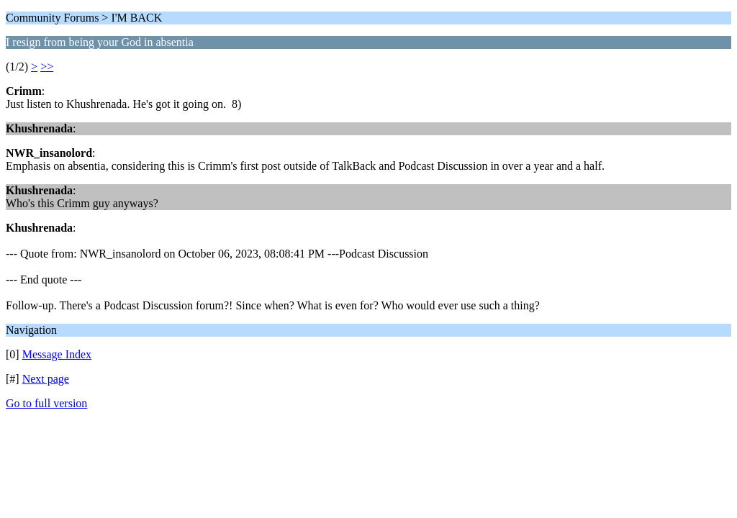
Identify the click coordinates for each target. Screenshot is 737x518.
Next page (45, 379)
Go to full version (46, 403)
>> (46, 66)
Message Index (56, 354)
